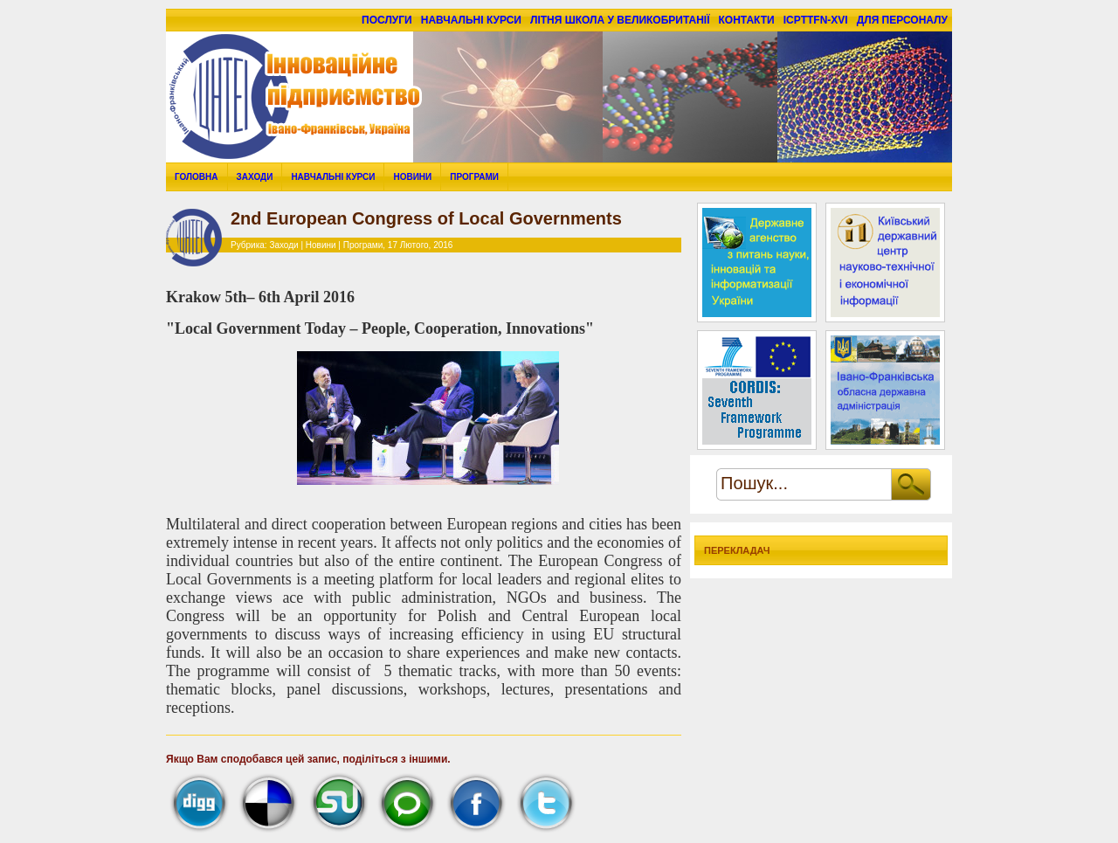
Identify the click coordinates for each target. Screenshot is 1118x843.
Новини (412, 177)
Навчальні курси (471, 20)
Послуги (387, 20)
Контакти (747, 20)
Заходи (255, 177)
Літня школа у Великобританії (620, 20)
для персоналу (902, 20)
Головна (196, 177)
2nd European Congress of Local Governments (426, 218)
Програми (474, 177)
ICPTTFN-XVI (815, 20)
